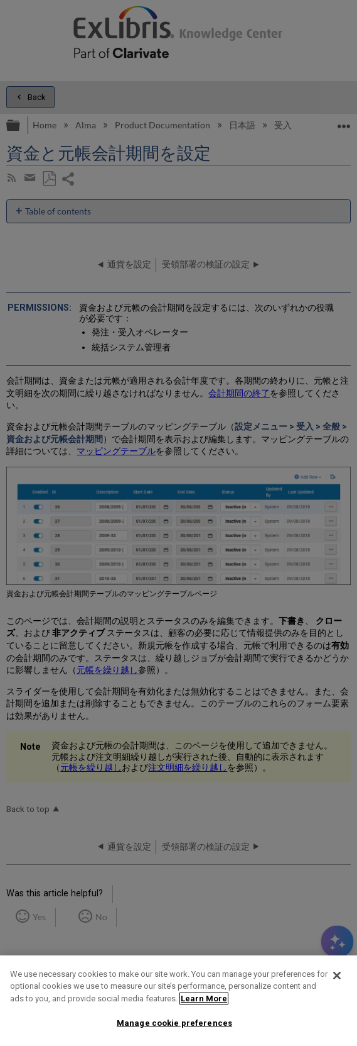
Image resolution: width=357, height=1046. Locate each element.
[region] (178, 1000)
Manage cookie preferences (174, 1023)
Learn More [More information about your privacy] (204, 998)
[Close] (337, 975)
